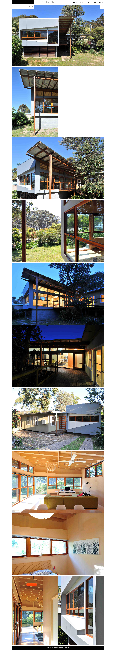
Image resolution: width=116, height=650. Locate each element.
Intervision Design (99, 647)
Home (75, 2)
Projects (88, 2)
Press (94, 2)
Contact (100, 2)
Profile (81, 2)
